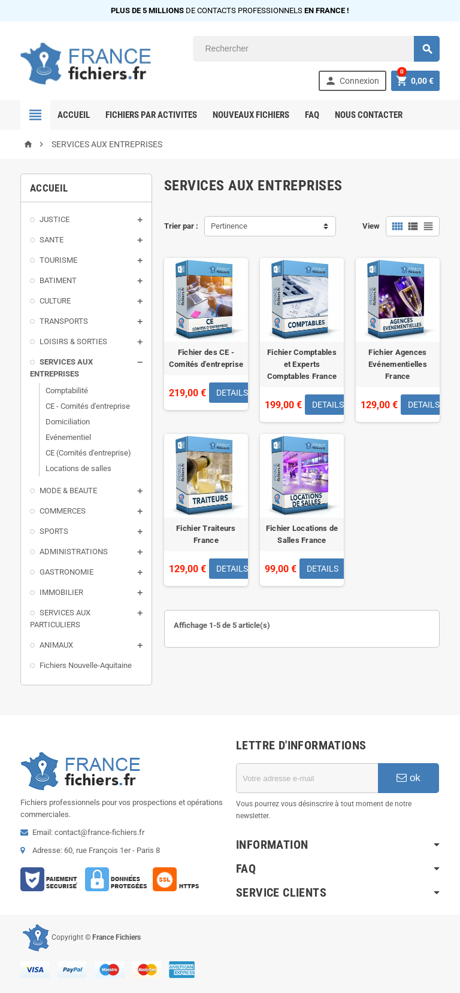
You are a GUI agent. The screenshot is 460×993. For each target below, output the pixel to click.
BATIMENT (58, 280)
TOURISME (58, 260)
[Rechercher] (316, 49)
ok (408, 778)
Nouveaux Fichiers (251, 115)
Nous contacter (368, 115)
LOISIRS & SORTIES (73, 341)
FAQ (312, 115)
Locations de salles (78, 468)
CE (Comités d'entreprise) (88, 452)
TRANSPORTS (64, 321)
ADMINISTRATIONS (74, 551)
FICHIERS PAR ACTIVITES (151, 115)
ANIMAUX (56, 644)
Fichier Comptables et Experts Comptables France (302, 364)
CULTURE (55, 300)
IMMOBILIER (61, 592)
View (371, 225)
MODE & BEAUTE (68, 490)
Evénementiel (68, 437)
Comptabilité (67, 390)
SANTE (51, 239)
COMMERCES (63, 510)
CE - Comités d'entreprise (88, 406)
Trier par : (181, 225)
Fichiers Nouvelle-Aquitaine (86, 665)
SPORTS (54, 531)
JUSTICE (54, 219)
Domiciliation (68, 421)
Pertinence (229, 225)
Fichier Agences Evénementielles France (397, 364)
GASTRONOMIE (66, 571)
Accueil (74, 115)
